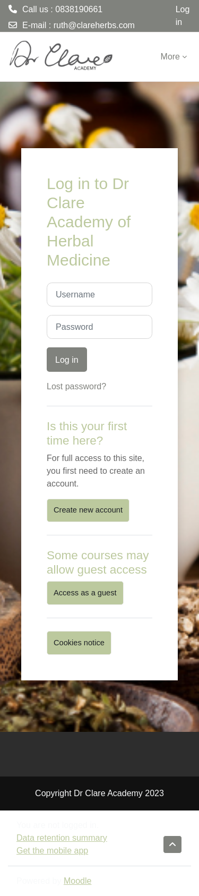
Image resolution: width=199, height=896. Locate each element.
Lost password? (76, 386)
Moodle (77, 880)
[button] (172, 844)
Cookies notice (79, 642)
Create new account (88, 510)
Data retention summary (61, 837)
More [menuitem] (170, 56)
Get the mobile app (52, 850)
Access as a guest (85, 592)
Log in (183, 16)
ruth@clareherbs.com (94, 25)
